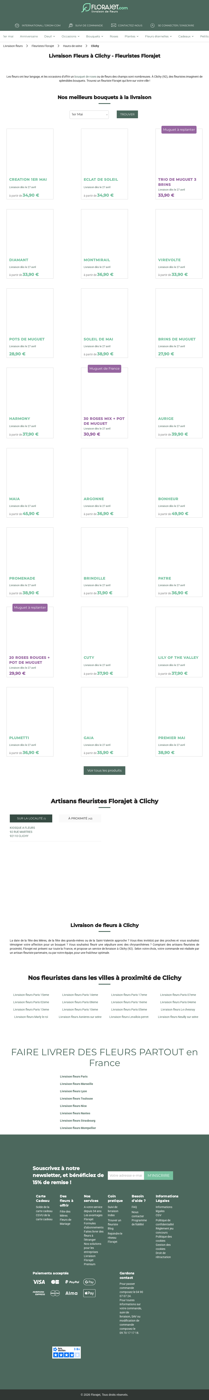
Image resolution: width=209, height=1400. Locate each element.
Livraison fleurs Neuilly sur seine (178, 1016)
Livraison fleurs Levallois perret (129, 1016)
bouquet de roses (85, 76)
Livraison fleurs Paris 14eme (80, 994)
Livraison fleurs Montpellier (78, 1128)
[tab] (10, 36)
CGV (158, 1215)
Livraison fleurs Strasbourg (77, 1120)
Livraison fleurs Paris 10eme (80, 1009)
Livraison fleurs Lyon (73, 1091)
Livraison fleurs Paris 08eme (80, 1002)
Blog (110, 1228)
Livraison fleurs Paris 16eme (129, 1002)
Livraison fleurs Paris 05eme (129, 1009)
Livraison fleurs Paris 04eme (178, 1002)
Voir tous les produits (104, 770)
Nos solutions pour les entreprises (92, 1248)
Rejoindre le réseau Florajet (115, 1237)
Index (111, 1215)
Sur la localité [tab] (31, 818)
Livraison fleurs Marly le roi (31, 1016)
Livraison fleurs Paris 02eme (31, 1002)
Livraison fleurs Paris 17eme (129, 994)
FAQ (134, 1207)
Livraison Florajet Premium (90, 1260)
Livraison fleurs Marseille (76, 1083)
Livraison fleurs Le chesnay (178, 1009)
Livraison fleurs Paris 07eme (178, 994)
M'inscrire (159, 1175)
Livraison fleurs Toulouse (76, 1098)
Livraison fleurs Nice (73, 1106)
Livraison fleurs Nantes (75, 1113)
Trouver (127, 114)
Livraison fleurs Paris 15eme (31, 994)
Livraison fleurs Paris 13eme (31, 1009)
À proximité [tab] (80, 818)
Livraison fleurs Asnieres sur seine (80, 1016)
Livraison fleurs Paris (74, 1076)
